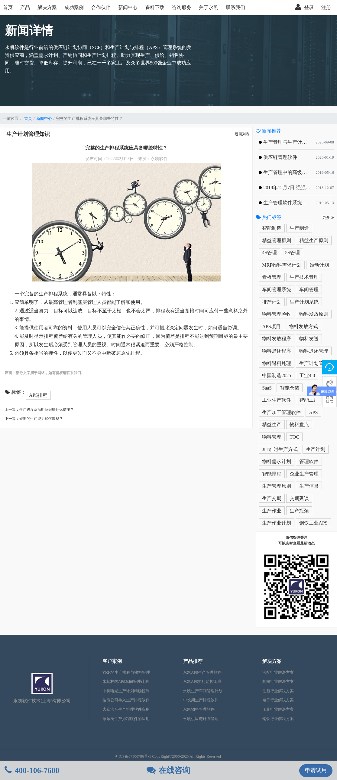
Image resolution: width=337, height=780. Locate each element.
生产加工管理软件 (281, 412)
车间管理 (309, 289)
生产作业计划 (276, 522)
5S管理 (292, 252)
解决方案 (47, 7)
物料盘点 (299, 424)
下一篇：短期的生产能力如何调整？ (34, 418)
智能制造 (271, 228)
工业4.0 (307, 375)
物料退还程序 (276, 351)
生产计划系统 (304, 301)
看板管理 (271, 277)
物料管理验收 (276, 314)
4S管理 (269, 252)
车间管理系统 (276, 289)
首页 (8, 7)
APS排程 (38, 395)
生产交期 (271, 498)
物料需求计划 (276, 461)
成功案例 (74, 7)
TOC (294, 436)
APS (313, 412)
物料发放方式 (303, 326)
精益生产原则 (313, 240)
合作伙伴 (101, 7)
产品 (25, 7)
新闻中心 (128, 7)
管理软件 (309, 461)
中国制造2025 (276, 375)
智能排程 (271, 473)
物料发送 (309, 338)
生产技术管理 (304, 277)
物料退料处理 (276, 363)
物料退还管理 (313, 351)
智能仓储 (289, 387)
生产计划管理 (313, 363)
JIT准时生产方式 (279, 449)
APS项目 (271, 326)
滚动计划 (319, 265)
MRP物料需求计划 (281, 265)
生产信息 (309, 486)
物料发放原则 (313, 314)
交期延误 (299, 498)
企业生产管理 (304, 473)
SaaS (267, 387)
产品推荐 (193, 661)
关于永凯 (208, 7)
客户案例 (112, 661)
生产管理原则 (276, 486)
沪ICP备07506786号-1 (133, 756)
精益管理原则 (276, 240)
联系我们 (235, 7)
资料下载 (154, 7)
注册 (326, 7)
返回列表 (242, 134)
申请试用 (316, 770)
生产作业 (271, 510)
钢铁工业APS (313, 522)
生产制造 (299, 228)
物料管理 (271, 436)
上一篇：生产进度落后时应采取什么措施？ (39, 409)
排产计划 (271, 301)
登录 (304, 7)
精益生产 (271, 424)
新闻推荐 (268, 130)
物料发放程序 (276, 338)
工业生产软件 (276, 400)
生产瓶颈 (299, 510)
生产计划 (315, 449)
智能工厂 (309, 400)
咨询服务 (181, 7)
